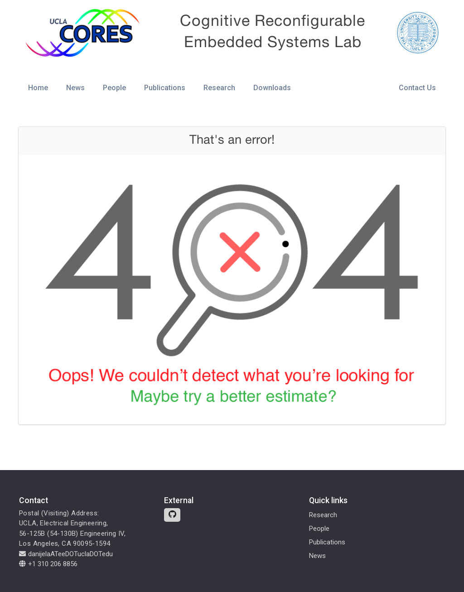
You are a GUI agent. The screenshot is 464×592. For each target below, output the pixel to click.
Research (219, 87)
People (114, 87)
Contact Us (417, 87)
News (75, 87)
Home (38, 87)
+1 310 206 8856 (48, 564)
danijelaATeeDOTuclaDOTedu (66, 554)
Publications (164, 87)
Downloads (272, 87)
